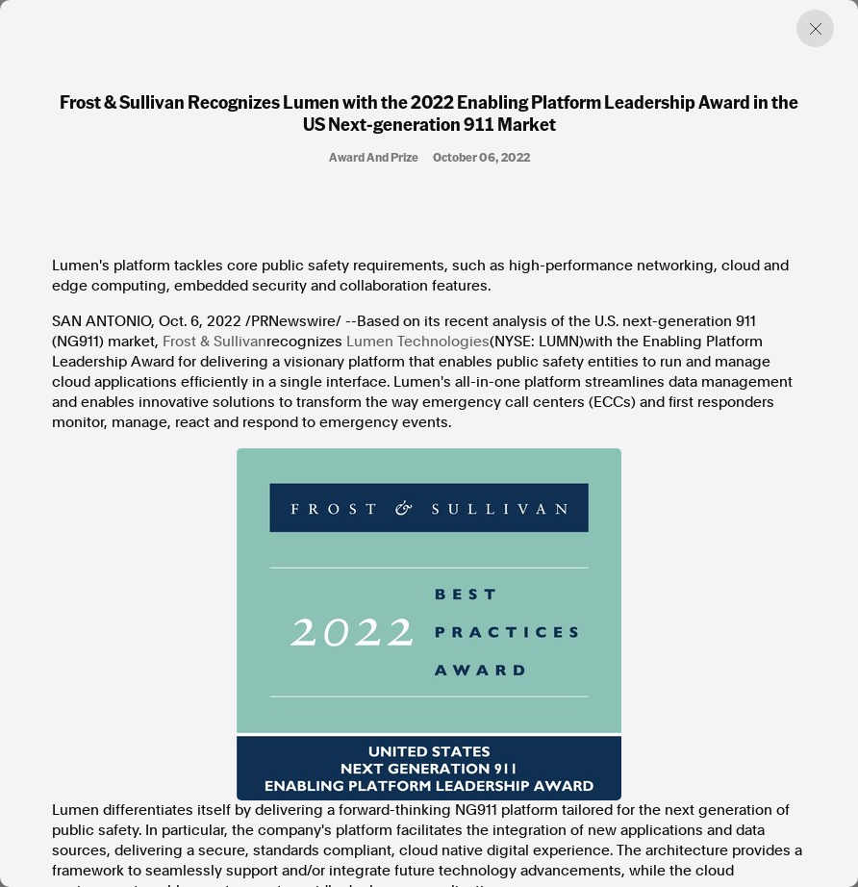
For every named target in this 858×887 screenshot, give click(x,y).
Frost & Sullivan (214, 341)
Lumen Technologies (418, 341)
